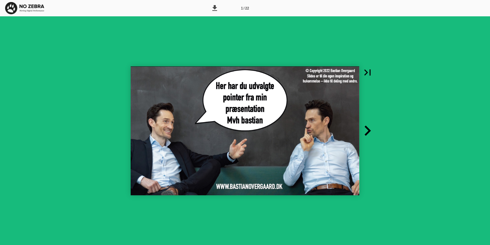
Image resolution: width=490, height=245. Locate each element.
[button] (215, 8)
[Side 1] (245, 8)
